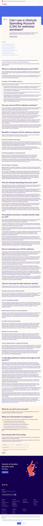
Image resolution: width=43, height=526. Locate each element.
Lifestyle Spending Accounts (7, 387)
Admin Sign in (35, 502)
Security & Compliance (5, 502)
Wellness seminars (32, 276)
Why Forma (3, 501)
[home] (4, 4)
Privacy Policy (5, 450)
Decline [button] (24, 523)
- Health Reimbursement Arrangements (14, 504)
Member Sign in (36, 501)
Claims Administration (5, 506)
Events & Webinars (4, 513)
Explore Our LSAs (13, 36)
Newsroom (14, 513)
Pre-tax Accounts (15, 506)
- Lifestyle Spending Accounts (16, 501)
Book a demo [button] (5, 472)
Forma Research (4, 510)
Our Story (13, 510)
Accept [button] (19, 523)
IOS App (35, 503)
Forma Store (3, 503)
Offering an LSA (29, 388)
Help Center (24, 510)
